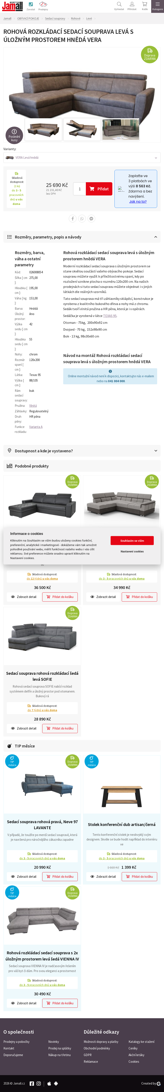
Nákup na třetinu (59, 1055)
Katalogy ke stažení (141, 1042)
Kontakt (8, 1048)
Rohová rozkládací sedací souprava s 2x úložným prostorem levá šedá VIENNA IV (42, 956)
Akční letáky (136, 1055)
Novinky (53, 1042)
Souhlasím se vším (132, 540)
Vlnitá (33, 406)
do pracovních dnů (122, 578)
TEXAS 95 (110, 316)
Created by (151, 1083)
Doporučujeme (13, 1055)
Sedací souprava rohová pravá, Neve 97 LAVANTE (42, 824)
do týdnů (42, 578)
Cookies (134, 1061)
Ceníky (133, 1048)
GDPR (88, 1055)
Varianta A (35, 427)
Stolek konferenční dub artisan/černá (121, 824)
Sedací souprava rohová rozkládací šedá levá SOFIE (42, 676)
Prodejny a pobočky (16, 1042)
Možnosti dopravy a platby (101, 1042)
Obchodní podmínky (97, 1048)
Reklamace (91, 1061)
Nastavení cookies (132, 551)
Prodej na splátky (59, 1048)
